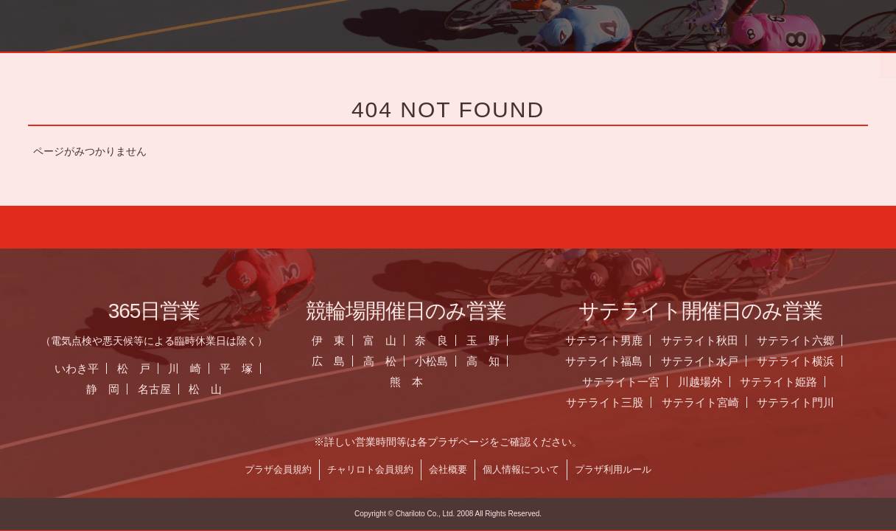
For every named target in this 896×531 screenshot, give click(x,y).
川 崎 (194, 368)
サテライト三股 (613, 402)
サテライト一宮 (629, 381)
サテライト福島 (613, 361)
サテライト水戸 (709, 361)
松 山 (214, 389)
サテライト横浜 (804, 361)
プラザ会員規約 (287, 469)
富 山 (389, 340)
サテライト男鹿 (613, 340)
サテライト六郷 (804, 340)
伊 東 (337, 340)
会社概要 (457, 469)
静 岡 (111, 389)
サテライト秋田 (709, 340)
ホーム (137, 63)
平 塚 (245, 368)
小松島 (441, 361)
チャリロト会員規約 (380, 469)
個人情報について (530, 469)
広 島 (337, 361)
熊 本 (415, 381)
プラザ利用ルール (622, 469)
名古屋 (163, 389)
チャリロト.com (743, 63)
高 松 (389, 361)
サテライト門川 (805, 402)
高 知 (491, 361)
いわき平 (85, 368)
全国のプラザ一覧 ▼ (541, 63)
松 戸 (142, 368)
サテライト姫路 (788, 381)
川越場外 (709, 381)
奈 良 (441, 340)
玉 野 (491, 340)
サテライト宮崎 (709, 402)
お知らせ (339, 63)
